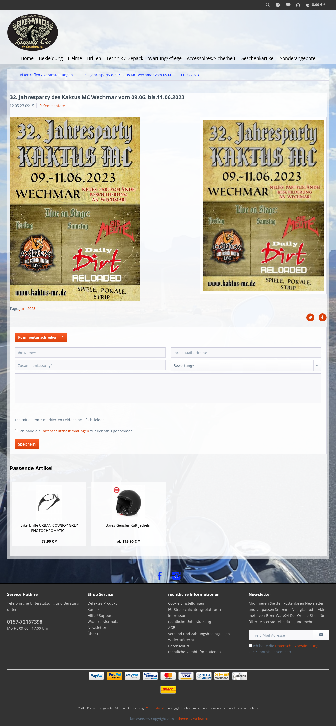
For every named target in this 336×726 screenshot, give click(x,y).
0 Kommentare (52, 105)
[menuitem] (267, 5)
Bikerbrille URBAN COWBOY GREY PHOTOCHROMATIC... (49, 528)
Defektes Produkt (102, 603)
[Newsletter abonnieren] (321, 635)
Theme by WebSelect (193, 718)
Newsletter (97, 627)
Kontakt (94, 609)
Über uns (95, 633)
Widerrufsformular (104, 621)
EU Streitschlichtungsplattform (194, 609)
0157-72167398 (24, 621)
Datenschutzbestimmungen (65, 431)
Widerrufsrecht (181, 639)
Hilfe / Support (100, 615)
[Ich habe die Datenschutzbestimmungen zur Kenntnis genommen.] (16, 430)
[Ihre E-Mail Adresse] (281, 635)
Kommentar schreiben (41, 336)
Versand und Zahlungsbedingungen (199, 633)
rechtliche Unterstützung (189, 621)
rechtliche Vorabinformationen (194, 651)
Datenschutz (179, 645)
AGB (171, 627)
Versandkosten (156, 708)
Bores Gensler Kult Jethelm (129, 525)
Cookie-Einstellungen (186, 603)
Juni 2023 (28, 308)
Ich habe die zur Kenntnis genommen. (76, 431)
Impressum (178, 615)
